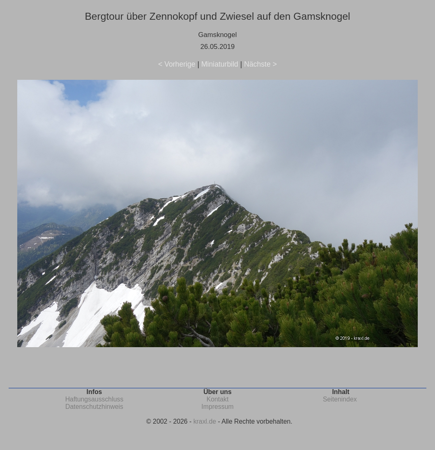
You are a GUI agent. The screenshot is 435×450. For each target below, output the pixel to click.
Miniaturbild (219, 64)
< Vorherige (176, 64)
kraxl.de (204, 421)
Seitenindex (340, 399)
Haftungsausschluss (94, 399)
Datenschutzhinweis (94, 406)
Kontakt (218, 399)
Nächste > (260, 64)
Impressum (217, 406)
